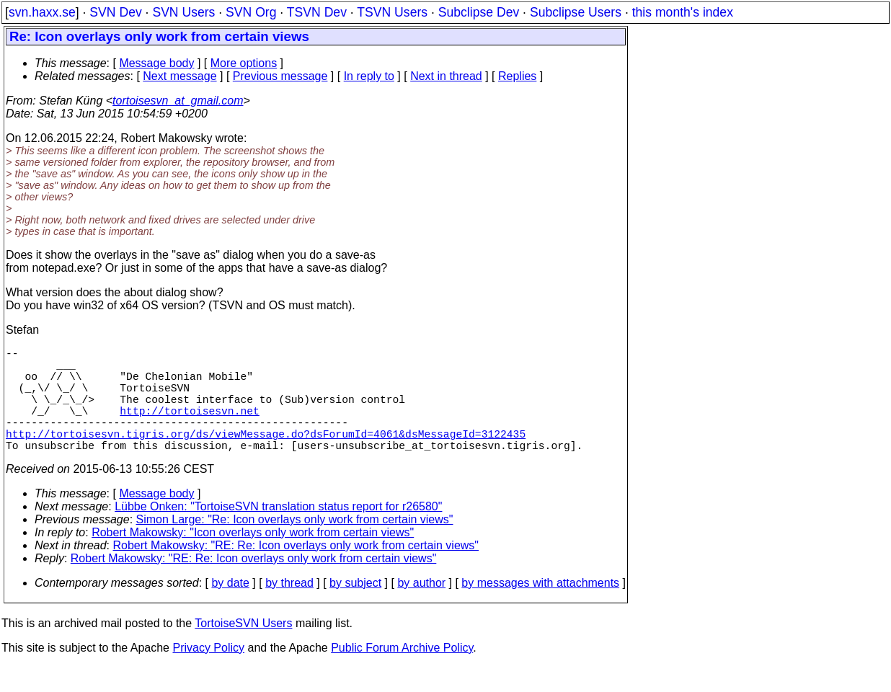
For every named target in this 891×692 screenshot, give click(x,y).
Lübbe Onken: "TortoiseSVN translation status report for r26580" (278, 532)
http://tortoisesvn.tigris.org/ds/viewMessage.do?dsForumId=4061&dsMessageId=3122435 (266, 456)
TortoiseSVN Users (243, 649)
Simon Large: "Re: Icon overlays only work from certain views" (294, 545)
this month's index (682, 12)
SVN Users (183, 12)
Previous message (280, 76)
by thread (289, 609)
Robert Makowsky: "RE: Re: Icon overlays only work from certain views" (296, 571)
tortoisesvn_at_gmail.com (177, 100)
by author (421, 609)
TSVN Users (392, 12)
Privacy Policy (208, 673)
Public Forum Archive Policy (402, 673)
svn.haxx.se (42, 12)
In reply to (369, 76)
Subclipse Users (575, 12)
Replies (517, 76)
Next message (179, 76)
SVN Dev (115, 12)
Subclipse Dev (478, 12)
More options (244, 63)
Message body (156, 63)
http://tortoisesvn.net (189, 427)
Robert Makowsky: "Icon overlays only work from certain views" (253, 558)
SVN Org (251, 12)
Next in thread (446, 76)
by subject (355, 609)
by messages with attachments (540, 609)
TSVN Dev (317, 12)
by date (230, 609)
